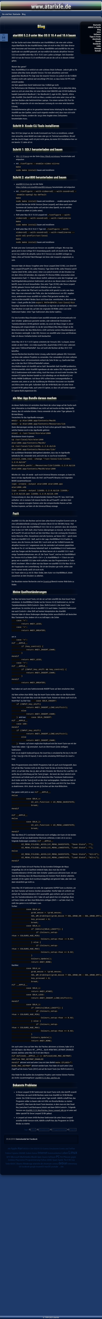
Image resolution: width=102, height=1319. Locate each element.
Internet (42, 1138)
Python (43, 1145)
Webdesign (27, 1148)
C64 (31, 1133)
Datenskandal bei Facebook (26, 1124)
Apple (14, 1133)
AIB (9, 1133)
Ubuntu (19, 1148)
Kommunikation (54, 1138)
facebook (25, 1151)
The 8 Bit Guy (69, 1145)
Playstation (20, 1145)
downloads (96, 39)
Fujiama (15, 1138)
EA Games (44, 1133)
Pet (61, 1142)
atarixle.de (38, 1148)
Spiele (60, 1145)
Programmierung (59, 1114)
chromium (47, 1148)
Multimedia (25, 1141)
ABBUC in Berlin (94, 27)
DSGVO (37, 1133)
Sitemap (97, 48)
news (99, 32)
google (33, 1151)
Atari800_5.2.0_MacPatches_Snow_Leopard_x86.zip (46, 1095)
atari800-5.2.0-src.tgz (24, 184)
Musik (34, 1142)
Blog (99, 29)
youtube (54, 1151)
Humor (34, 1138)
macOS (73, 1114)
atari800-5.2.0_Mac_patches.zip (47, 1063)
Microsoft (15, 1142)
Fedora (8, 1138)
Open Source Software (46, 1142)
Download (47, 578)
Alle (62, 1151)
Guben (28, 1138)
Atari (33, 1114)
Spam (55, 1145)
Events (98, 41)
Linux (73, 1137)
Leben (65, 1138)
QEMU (49, 1145)
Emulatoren (44, 1114)
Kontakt (98, 51)
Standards (97, 44)
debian (62, 1148)
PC (58, 1142)
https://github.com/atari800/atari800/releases (34, 187)
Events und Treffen (67, 1133)
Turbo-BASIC (10, 1148)
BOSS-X (26, 1133)
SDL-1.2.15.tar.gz (22, 156)
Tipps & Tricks (95, 36)
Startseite (97, 25)
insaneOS (40, 1151)
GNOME (22, 1138)
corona (55, 1148)
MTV (8, 1142)
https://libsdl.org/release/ (50, 156)
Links (99, 46)
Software (97, 34)
